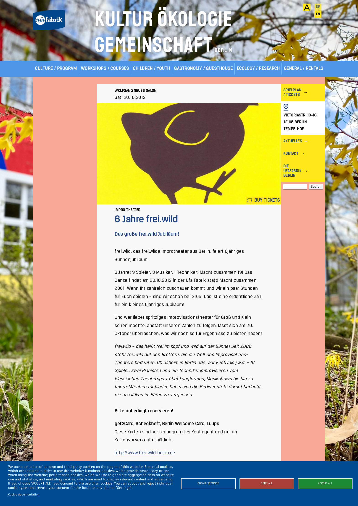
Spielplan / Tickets (292, 92)
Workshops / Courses (105, 68)
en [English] (318, 14)
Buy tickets (263, 200)
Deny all (267, 483)
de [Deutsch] (318, 7)
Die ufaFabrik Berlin (292, 170)
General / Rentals (303, 68)
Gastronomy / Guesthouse (203, 68)
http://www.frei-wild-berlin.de (145, 453)
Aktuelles (292, 141)
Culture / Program (56, 68)
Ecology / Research (258, 68)
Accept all (325, 483)
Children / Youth (151, 68)
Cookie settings (208, 483)
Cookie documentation (23, 494)
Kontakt (290, 154)
